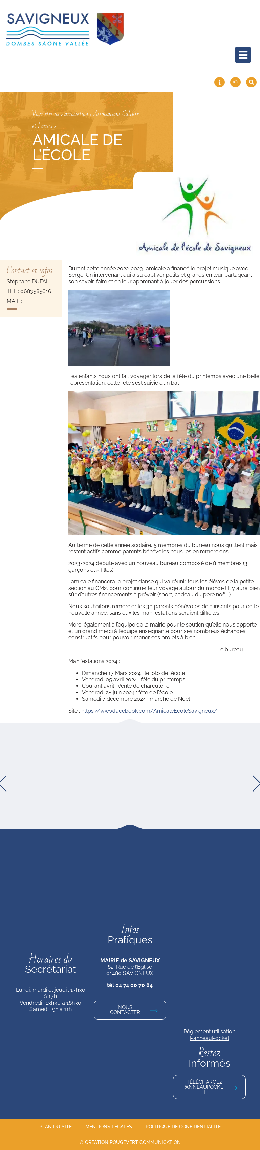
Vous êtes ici (45, 114)
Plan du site (55, 1126)
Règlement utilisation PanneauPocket (209, 1034)
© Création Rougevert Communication (130, 1142)
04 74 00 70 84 (134, 985)
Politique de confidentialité (183, 1126)
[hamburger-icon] (243, 55)
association (76, 114)
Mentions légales (108, 1126)
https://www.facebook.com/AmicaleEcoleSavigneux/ (149, 710)
